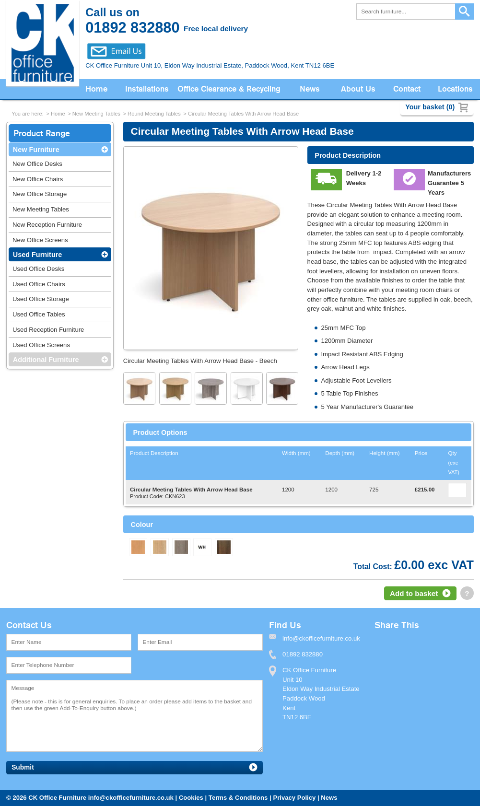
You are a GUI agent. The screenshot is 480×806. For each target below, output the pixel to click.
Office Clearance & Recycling (229, 89)
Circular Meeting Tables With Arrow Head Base (243, 114)
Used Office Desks (38, 268)
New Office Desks (37, 163)
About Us (358, 89)
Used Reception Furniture (48, 329)
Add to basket (414, 593)
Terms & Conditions (238, 797)
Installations (147, 89)
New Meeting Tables (96, 114)
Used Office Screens (41, 345)
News (310, 89)
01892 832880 (302, 654)
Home (96, 89)
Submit (23, 767)
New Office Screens (40, 240)
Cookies (191, 797)
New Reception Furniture (47, 224)
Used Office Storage (40, 299)
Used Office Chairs (38, 284)
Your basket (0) (430, 107)
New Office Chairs (37, 179)
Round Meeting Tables (154, 114)
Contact (407, 89)
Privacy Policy (294, 797)
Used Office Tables (38, 314)
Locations (455, 89)
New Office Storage (39, 194)
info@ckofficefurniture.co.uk (131, 797)
